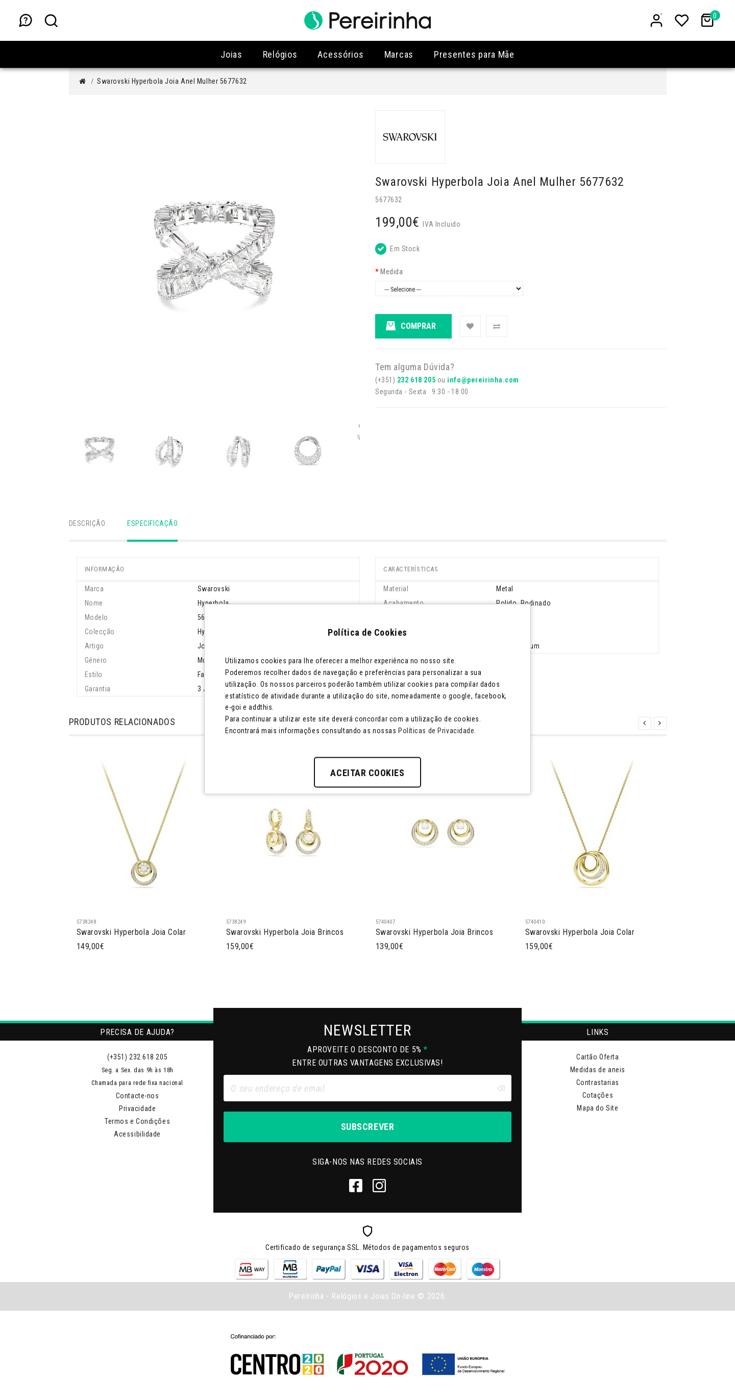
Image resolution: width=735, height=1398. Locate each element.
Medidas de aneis (597, 1070)
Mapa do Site (597, 1108)
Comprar (411, 326)
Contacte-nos (137, 1096)
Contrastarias (597, 1082)
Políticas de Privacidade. (437, 730)
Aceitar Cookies (367, 772)
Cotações (597, 1095)
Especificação (152, 523)
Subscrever (367, 1126)
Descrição (87, 523)
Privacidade (137, 1108)
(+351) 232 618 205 (137, 1057)
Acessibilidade (137, 1134)
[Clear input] (501, 1088)
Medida (391, 272)
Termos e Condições (137, 1121)
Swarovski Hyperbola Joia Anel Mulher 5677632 (172, 81)
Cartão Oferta (597, 1057)
